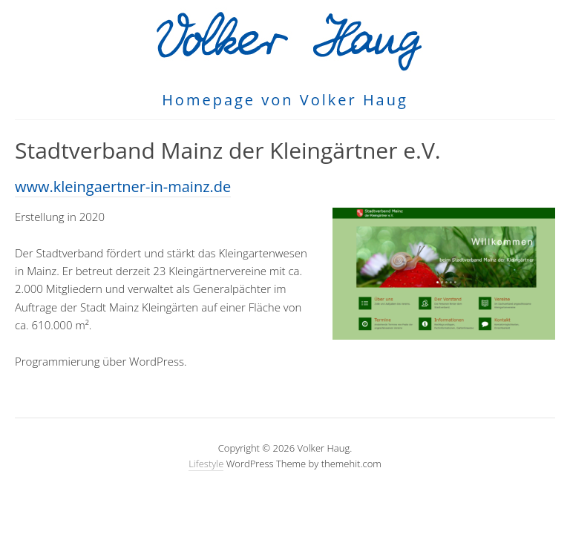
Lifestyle (206, 463)
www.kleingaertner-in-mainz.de (123, 187)
